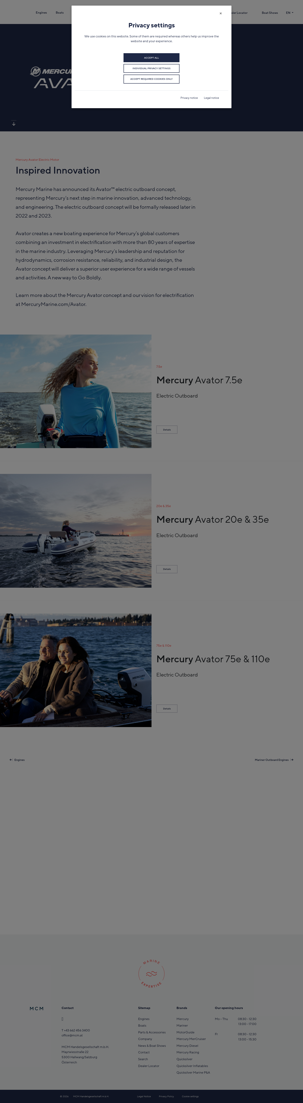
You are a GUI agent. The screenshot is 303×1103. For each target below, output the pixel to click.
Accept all (151, 57)
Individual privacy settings (151, 68)
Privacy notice (189, 98)
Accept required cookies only (151, 79)
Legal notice (211, 98)
